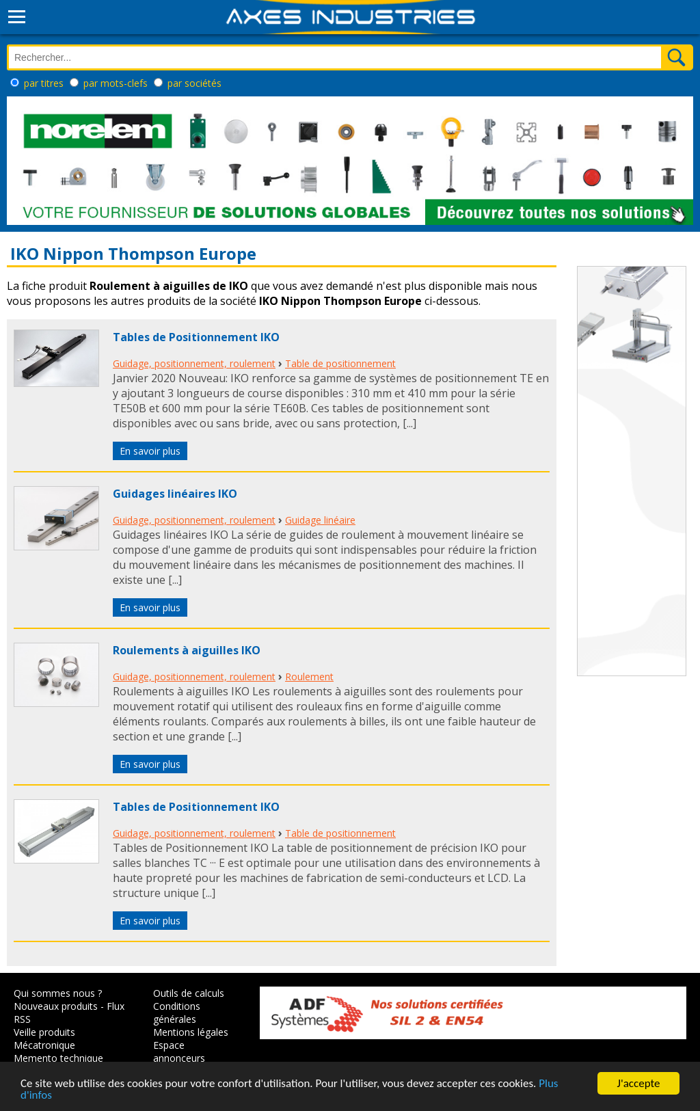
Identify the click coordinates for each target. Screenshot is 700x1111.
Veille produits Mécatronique (44, 1039)
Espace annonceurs (179, 1052)
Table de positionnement (340, 363)
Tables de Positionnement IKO (196, 337)
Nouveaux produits (56, 1006)
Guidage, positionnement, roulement (194, 363)
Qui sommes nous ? (58, 993)
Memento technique (58, 1058)
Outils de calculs (188, 993)
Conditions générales (176, 1013)
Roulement (309, 676)
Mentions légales (190, 1032)
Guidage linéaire (320, 519)
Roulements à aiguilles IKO (186, 650)
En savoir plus (150, 450)
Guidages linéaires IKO (175, 493)
